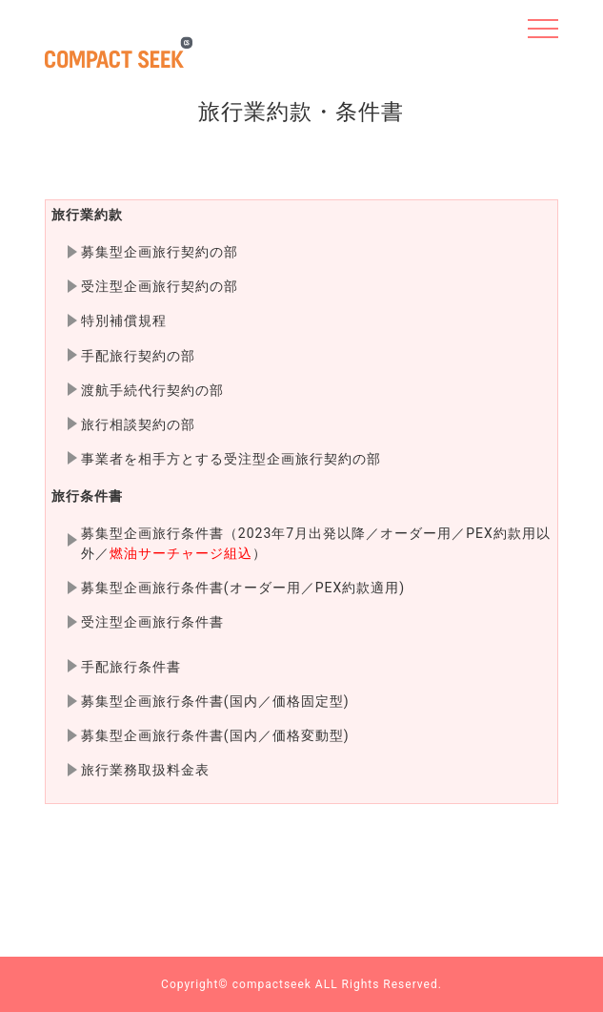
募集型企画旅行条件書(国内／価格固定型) (215, 701)
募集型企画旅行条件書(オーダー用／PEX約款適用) (243, 587)
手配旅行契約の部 (138, 355)
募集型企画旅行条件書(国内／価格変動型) (215, 735)
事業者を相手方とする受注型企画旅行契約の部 (231, 458)
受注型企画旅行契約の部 (159, 286)
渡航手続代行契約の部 (152, 390)
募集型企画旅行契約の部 (159, 251)
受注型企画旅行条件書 (152, 622)
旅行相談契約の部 (138, 424)
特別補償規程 (124, 320)
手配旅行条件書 (131, 666)
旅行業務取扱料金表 (145, 769)
